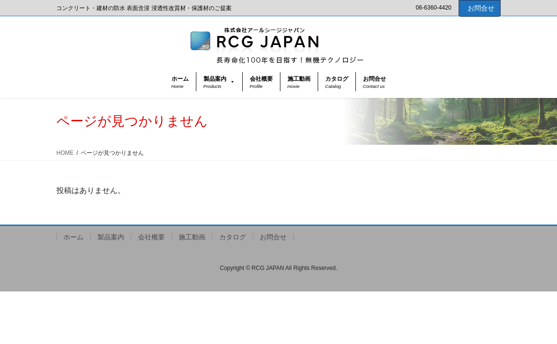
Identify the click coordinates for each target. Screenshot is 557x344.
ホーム (74, 237)
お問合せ (481, 8)
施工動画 (192, 237)
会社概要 (151, 237)
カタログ (232, 237)
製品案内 (110, 237)
